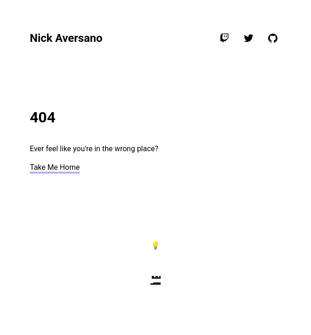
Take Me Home (55, 167)
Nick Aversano (66, 38)
